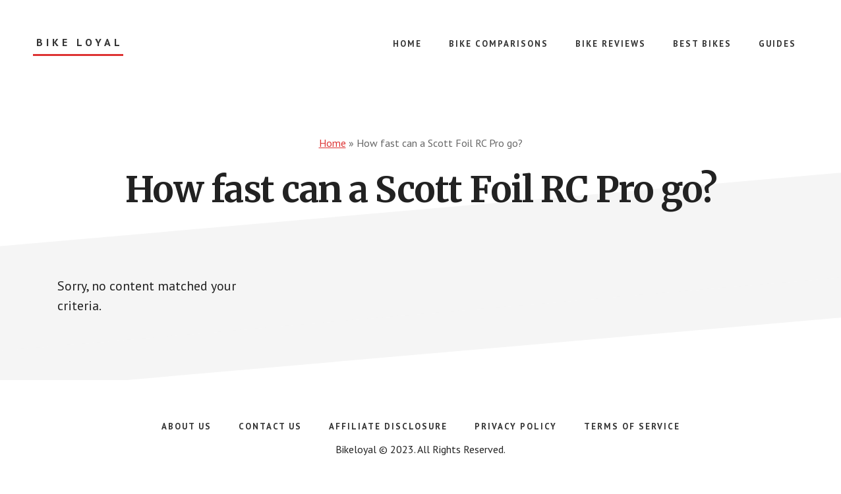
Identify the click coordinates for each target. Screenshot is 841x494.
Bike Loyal (79, 42)
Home (332, 143)
